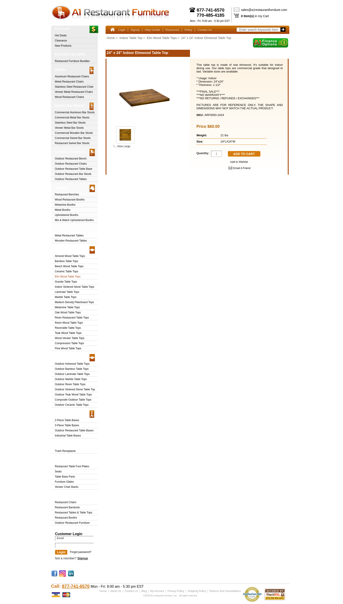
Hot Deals (61, 35)
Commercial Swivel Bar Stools (73, 138)
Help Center (152, 29)
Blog (144, 591)
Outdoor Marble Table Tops (71, 379)
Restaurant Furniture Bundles (72, 61)
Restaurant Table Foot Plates (72, 466)
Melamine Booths (65, 204)
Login (121, 29)
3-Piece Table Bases (67, 425)
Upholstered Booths (66, 215)
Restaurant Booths (66, 517)
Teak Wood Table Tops (68, 333)
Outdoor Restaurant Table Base (73, 168)
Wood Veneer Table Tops (69, 338)
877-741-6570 (211, 10)
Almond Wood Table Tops (70, 256)
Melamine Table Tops (67, 307)
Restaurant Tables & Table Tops (73, 512)
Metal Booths (62, 209)
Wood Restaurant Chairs (69, 97)
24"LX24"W (227, 141)
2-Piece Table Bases (67, 420)
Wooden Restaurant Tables (71, 240)
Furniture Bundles (70, 54)
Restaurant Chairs (65, 502)
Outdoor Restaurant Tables (71, 179)
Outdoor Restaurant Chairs (71, 163)
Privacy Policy (175, 591)
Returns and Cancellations (225, 591)
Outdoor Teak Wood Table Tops (73, 394)
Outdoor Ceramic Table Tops (72, 404)
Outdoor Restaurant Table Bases (74, 430)
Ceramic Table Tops (66, 271)
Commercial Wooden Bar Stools (74, 132)
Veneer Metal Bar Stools (69, 127)
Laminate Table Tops (67, 292)
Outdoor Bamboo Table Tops (72, 368)
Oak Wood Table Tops (68, 312)
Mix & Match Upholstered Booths (74, 220)
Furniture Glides (64, 481)
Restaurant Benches (67, 194)
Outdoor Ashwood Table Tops (72, 363)
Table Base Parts (65, 476)
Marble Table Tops (65, 297)
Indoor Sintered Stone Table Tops (74, 286)
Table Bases (65, 413)
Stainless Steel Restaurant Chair (74, 86)
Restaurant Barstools (67, 507)
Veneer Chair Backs (66, 486)
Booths (61, 188)
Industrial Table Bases (68, 435)
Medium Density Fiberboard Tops (74, 302)
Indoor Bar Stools (70, 106)
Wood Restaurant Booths (70, 199)
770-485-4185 (211, 15)
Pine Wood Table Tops (68, 348)
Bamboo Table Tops (66, 261)
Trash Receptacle (69, 444)
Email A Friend (241, 168)
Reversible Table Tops (68, 327)
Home (111, 38)
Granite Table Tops (66, 281)
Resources (172, 29)
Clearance (61, 40)
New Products (63, 45)
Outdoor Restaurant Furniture (72, 522)
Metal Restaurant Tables (69, 235)
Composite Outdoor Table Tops (73, 399)
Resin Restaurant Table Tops (72, 317)
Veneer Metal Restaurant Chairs (74, 91)
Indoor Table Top (130, 38)
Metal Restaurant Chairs (69, 81)
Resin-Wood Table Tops (69, 322)
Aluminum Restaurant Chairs (72, 76)
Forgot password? (80, 552)
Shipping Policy (197, 591)
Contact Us (205, 29)
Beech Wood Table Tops (69, 266)
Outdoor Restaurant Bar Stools (73, 174)
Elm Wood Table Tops (162, 38)
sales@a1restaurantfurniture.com (264, 10)
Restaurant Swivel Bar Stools (72, 143)
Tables (60, 229)
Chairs (60, 70)
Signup (135, 29)
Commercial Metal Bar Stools (72, 117)
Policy (188, 29)
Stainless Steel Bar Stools (70, 122)
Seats (58, 471)
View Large (123, 146)
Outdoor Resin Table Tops (70, 384)
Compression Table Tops (69, 343)
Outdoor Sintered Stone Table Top (75, 389)
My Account (157, 591)
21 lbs (224, 135)
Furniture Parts (67, 459)
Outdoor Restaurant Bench (71, 158)
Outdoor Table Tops (71, 357)
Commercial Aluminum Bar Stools (75, 112)
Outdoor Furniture (70, 152)
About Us (115, 591)
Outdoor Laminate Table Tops (72, 374)
